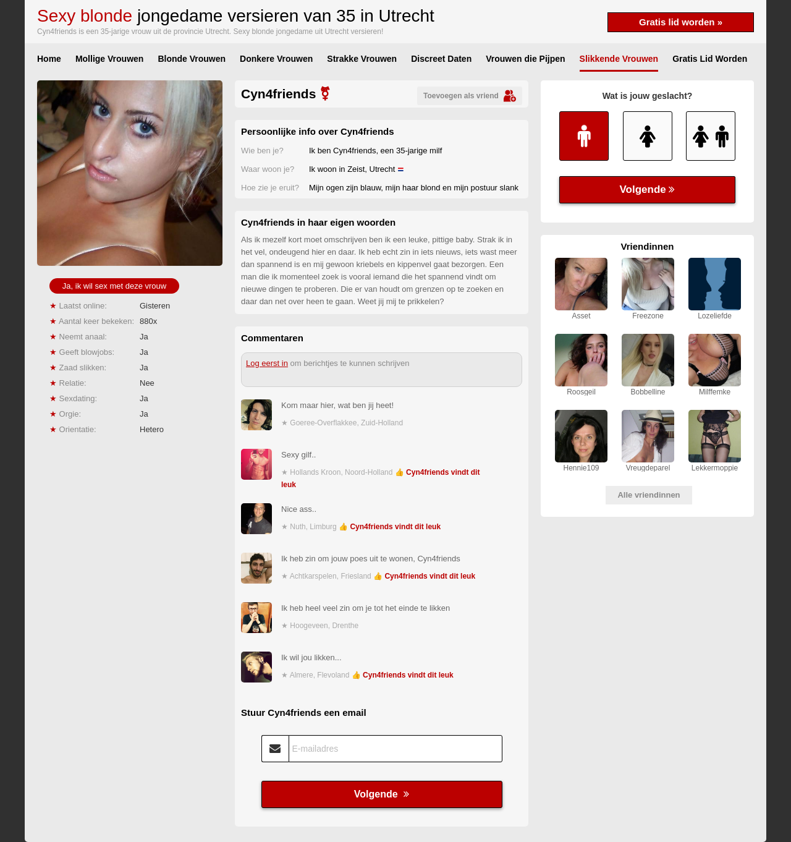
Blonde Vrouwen (192, 59)
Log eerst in (267, 363)
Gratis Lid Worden (709, 59)
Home (49, 59)
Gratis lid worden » (680, 22)
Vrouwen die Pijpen (525, 59)
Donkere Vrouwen (276, 59)
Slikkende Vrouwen (619, 59)
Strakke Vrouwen (362, 59)
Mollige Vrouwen (109, 59)
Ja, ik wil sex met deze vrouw (114, 286)
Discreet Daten (441, 59)
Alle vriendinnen (648, 495)
